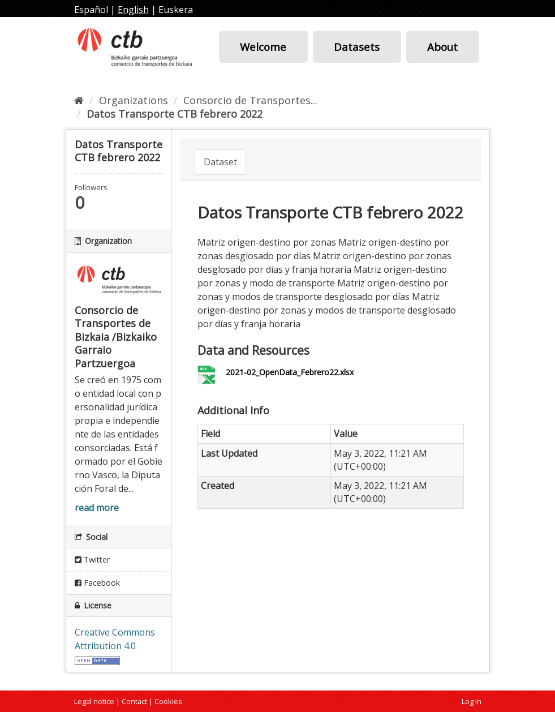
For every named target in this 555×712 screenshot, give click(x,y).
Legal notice (94, 701)
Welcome (263, 47)
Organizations (133, 100)
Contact (134, 701)
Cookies (168, 701)
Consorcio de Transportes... (250, 100)
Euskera (175, 9)
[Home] (79, 100)
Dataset (220, 162)
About (442, 47)
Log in (471, 701)
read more (97, 507)
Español (91, 9)
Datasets (357, 47)
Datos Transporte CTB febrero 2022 (175, 114)
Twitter (92, 559)
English (133, 9)
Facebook (97, 582)
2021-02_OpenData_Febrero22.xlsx (290, 372)
